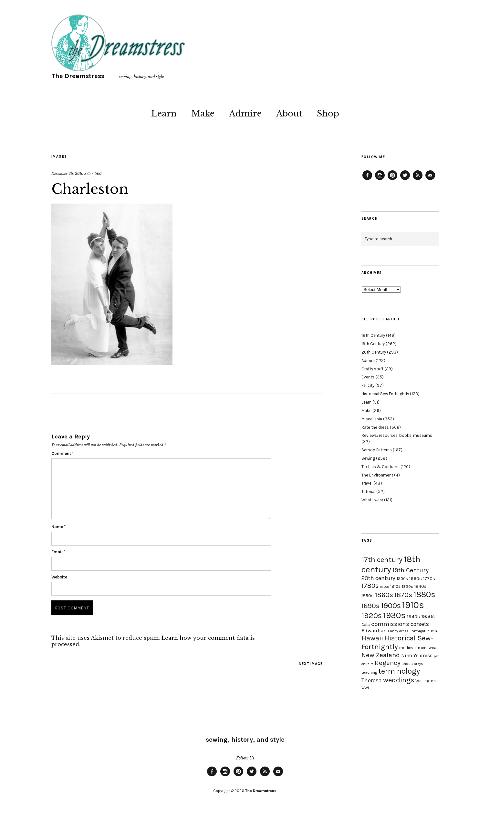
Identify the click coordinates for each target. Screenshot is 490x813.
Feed (417, 179)
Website (59, 577)
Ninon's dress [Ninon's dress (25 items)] (417, 655)
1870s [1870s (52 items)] (403, 595)
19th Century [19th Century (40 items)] (410, 570)
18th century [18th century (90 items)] (390, 564)
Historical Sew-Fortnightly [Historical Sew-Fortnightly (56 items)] (397, 642)
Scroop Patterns (376, 449)
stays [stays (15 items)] (418, 664)
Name (58, 526)
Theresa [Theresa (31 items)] (371, 680)
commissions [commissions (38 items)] (390, 623)
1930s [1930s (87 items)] (394, 615)
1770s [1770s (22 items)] (429, 578)
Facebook (367, 179)
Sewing (368, 458)
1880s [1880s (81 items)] (424, 594)
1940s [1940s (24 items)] (413, 616)
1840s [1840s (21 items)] (420, 586)
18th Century (373, 335)
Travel (366, 483)
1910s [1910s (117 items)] (413, 604)
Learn (164, 113)
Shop (328, 113)
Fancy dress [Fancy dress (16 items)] (398, 631)
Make (202, 113)
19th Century (373, 343)
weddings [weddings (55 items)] (398, 680)
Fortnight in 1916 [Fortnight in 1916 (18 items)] (424, 631)
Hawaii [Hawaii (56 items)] (372, 638)
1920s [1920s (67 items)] (371, 615)
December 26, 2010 (67, 173)
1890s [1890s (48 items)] (370, 606)
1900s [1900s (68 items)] (391, 605)
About (289, 113)
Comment (62, 453)
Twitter (405, 179)
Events (367, 377)
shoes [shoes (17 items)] (407, 663)
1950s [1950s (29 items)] (428, 616)
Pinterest (392, 179)
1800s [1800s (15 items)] (384, 587)
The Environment (377, 475)
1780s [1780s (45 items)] (370, 585)
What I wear (372, 499)
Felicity (367, 385)
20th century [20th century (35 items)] (378, 578)
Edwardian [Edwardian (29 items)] (374, 630)
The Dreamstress (77, 76)
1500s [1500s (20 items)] (402, 578)
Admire (245, 113)
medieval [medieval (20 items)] (408, 647)
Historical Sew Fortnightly (385, 393)
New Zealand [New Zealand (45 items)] (380, 655)
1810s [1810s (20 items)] (395, 586)
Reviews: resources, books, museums (396, 435)
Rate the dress (375, 427)
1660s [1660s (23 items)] (415, 578)
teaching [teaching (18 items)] (369, 672)
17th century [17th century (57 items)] (381, 559)
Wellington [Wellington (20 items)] (425, 680)
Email (58, 551)
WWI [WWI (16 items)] (365, 688)
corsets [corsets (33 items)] (420, 624)
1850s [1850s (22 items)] (367, 595)
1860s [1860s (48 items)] (384, 595)
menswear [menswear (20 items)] (428, 647)
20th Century (373, 352)
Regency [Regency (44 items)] (387, 663)
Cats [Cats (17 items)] (365, 624)
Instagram (380, 179)
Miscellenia (371, 419)
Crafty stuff (372, 368)
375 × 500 (92, 173)
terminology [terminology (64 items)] (399, 671)
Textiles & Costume (380, 466)
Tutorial (368, 491)
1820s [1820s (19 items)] (407, 586)
